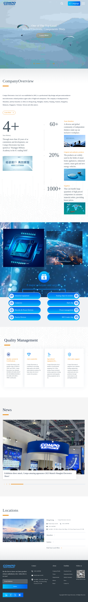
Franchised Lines (67, 571)
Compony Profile (56, 571)
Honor (54, 583)
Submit (15, 586)
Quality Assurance (68, 577)
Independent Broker (68, 574)
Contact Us (66, 583)
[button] (31, 63)
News (65, 580)
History (54, 580)
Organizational (56, 577)
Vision (54, 574)
